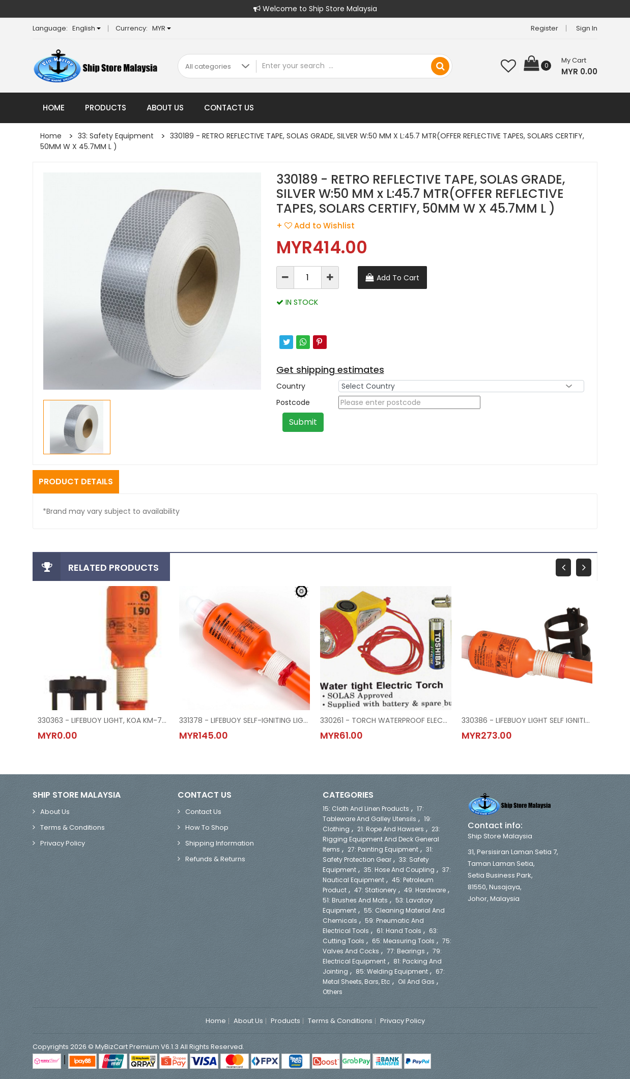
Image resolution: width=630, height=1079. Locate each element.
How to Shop (206, 827)
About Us (165, 107)
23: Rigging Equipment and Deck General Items (381, 839)
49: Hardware (425, 890)
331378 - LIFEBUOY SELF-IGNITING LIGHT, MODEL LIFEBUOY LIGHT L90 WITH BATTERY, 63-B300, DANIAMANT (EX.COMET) (244, 720)
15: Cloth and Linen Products (366, 808)
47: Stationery (375, 890)
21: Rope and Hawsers (390, 829)
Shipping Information (219, 843)
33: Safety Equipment (116, 136)
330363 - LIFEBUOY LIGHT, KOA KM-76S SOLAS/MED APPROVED (103, 720)
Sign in (586, 28)
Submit (303, 422)
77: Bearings (406, 951)
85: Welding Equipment (392, 971)
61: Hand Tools (399, 930)
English (86, 28)
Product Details (76, 481)
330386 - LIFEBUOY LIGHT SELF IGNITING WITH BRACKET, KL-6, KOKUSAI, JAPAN (527, 720)
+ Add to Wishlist (315, 225)
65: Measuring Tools (403, 941)
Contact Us (229, 107)
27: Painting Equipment (383, 849)
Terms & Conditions (72, 827)
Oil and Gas (416, 981)
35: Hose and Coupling (399, 869)
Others (332, 991)
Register (544, 28)
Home (54, 107)
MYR (161, 28)
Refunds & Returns (215, 859)
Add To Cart (398, 278)
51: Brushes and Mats (355, 900)
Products (105, 107)
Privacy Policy (62, 843)
